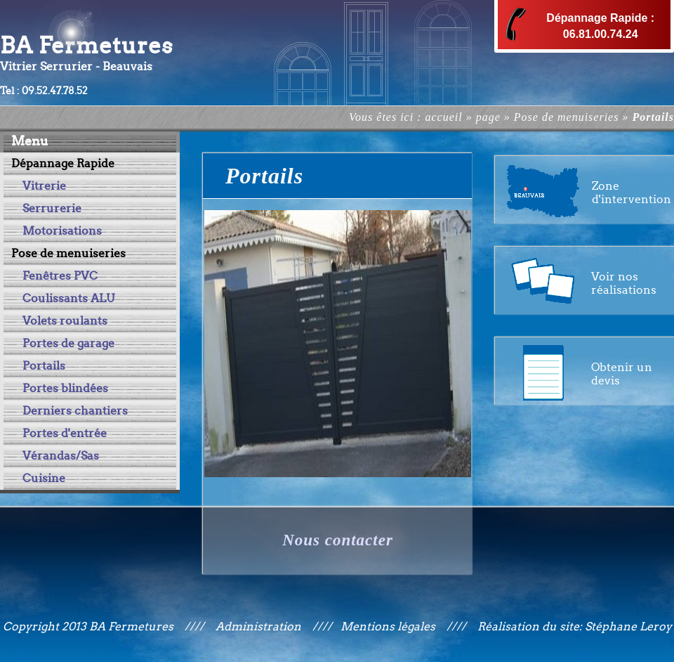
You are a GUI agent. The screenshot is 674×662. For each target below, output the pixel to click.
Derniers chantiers (75, 410)
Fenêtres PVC (60, 276)
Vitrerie (44, 186)
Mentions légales (389, 626)
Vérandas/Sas (60, 455)
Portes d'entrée (64, 433)
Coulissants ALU (68, 298)
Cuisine (43, 478)
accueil (443, 117)
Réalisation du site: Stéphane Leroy (574, 626)
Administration (258, 626)
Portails (43, 365)
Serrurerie (51, 208)
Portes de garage (68, 343)
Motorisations (62, 231)
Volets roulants (64, 320)
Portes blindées (65, 388)
